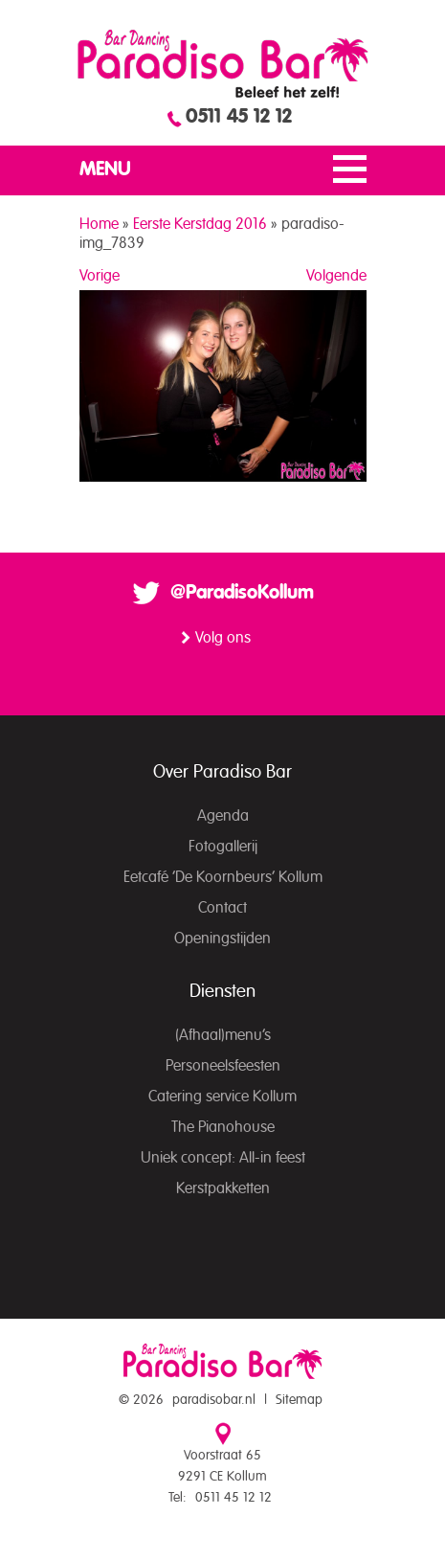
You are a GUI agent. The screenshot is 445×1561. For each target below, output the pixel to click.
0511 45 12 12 (239, 116)
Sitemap (299, 1400)
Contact (222, 908)
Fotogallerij (223, 846)
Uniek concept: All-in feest (223, 1157)
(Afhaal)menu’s (223, 1035)
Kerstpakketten (223, 1188)
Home (99, 224)
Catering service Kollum (222, 1096)
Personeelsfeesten (223, 1066)
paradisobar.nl (214, 1400)
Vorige (99, 275)
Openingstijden (222, 938)
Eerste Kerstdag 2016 (200, 224)
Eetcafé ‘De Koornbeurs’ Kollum (223, 877)
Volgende (336, 275)
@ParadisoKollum (242, 592)
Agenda (223, 816)
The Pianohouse (223, 1127)
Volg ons (223, 637)
